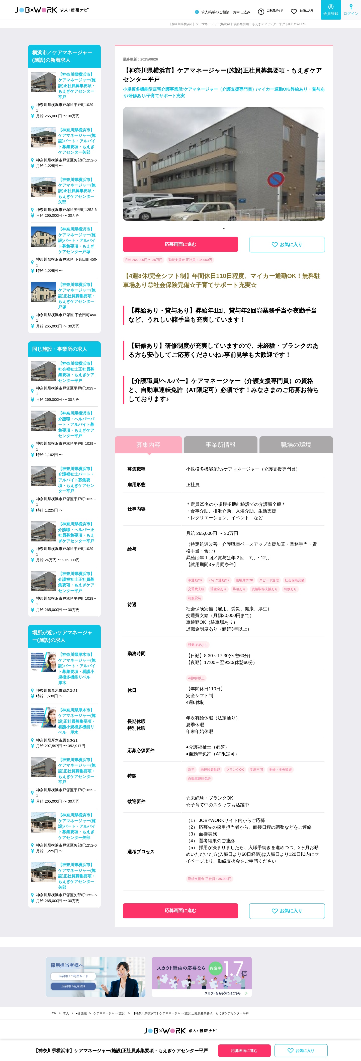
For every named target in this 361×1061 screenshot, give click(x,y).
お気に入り (300, 11)
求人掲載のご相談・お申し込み (216, 11)
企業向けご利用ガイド (73, 975)
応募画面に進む (180, 242)
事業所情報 (221, 442)
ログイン (351, 9)
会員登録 (331, 9)
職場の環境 (296, 442)
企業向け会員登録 (73, 985)
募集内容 (148, 442)
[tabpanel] (224, 164)
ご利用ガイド (266, 11)
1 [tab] (223, 226)
